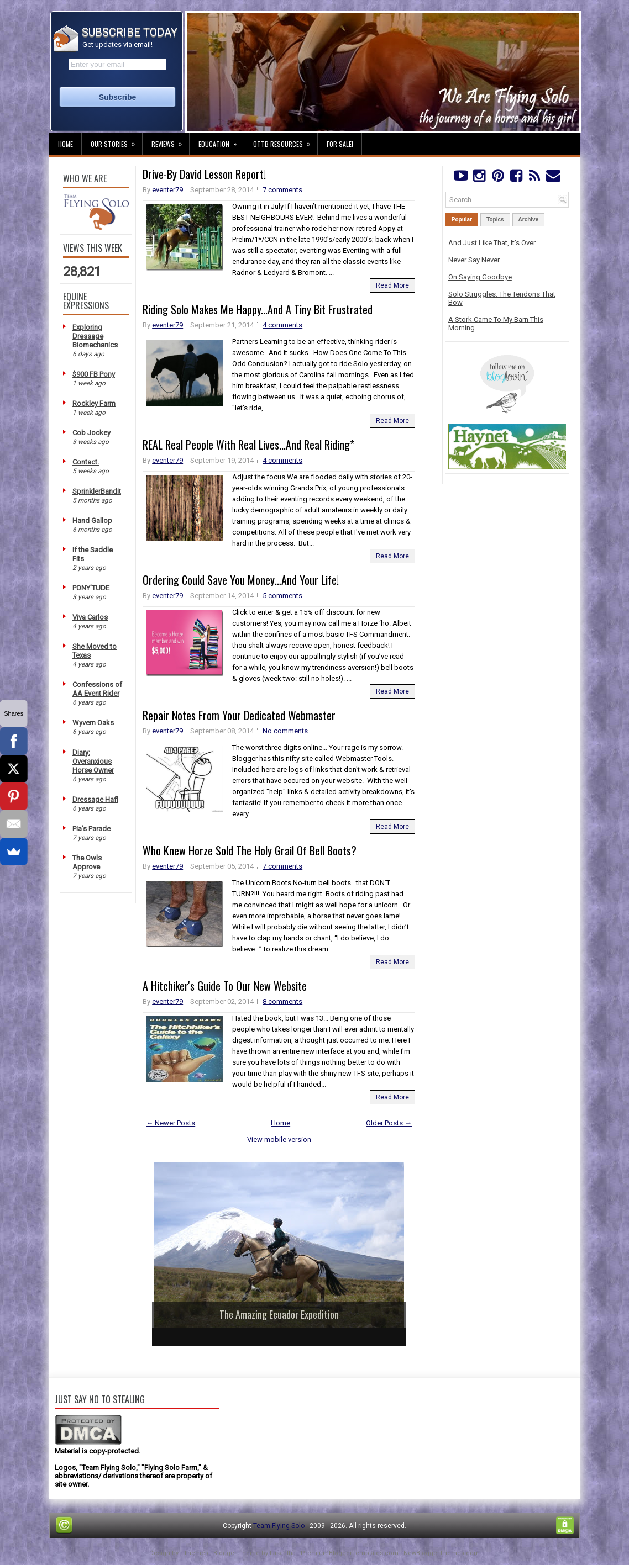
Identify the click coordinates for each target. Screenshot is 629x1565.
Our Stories (116, 141)
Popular (462, 219)
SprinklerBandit (96, 491)
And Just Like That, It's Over (492, 243)
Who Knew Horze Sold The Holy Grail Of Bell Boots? (250, 850)
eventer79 (167, 190)
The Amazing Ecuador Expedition (279, 1314)
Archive (528, 219)
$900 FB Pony (93, 374)
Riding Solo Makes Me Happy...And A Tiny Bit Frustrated (258, 309)
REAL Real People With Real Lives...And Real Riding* (248, 444)
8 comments (282, 1001)
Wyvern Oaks (93, 722)
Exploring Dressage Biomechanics (95, 336)
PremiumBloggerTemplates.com (350, 1553)
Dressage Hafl (95, 799)
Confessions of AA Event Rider (97, 688)
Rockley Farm (94, 403)
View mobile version (279, 1139)
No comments (285, 731)
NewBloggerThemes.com (441, 1553)
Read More (392, 285)
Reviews (170, 141)
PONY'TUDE (90, 588)
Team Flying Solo (279, 1526)
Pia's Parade (91, 828)
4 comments (282, 325)
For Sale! (340, 144)
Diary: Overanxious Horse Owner (93, 761)
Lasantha (283, 1553)
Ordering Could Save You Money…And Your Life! (241, 579)
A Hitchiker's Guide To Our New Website (225, 985)
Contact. (85, 462)
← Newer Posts (170, 1123)
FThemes (194, 1553)
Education (221, 141)
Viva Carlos (90, 617)
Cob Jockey (91, 433)
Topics (495, 219)
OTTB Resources (285, 141)
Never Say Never (474, 260)
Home (65, 144)
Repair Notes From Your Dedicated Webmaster (239, 715)
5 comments (282, 595)
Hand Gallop (92, 520)
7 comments (282, 190)
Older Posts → (389, 1123)
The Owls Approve (87, 862)
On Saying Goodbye (480, 277)
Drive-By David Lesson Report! (204, 173)
